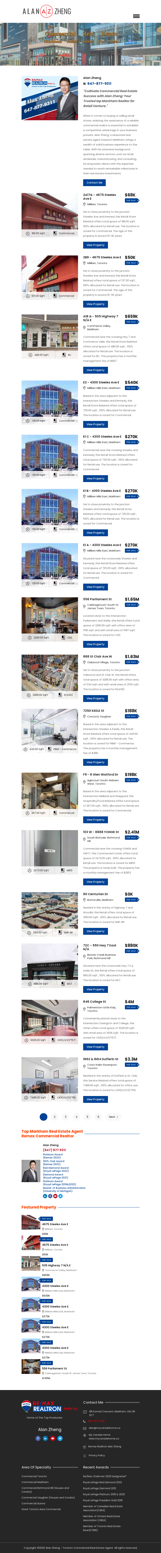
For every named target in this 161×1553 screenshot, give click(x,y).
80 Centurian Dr (95, 894)
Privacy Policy (97, 1455)
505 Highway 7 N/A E (56, 1265)
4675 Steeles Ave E (55, 1224)
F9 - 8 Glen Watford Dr (100, 774)
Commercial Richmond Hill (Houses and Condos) (45, 1489)
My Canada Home (99, 1435)
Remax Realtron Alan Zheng (104, 1446)
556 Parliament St (97, 599)
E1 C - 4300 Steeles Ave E (102, 436)
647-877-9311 (96, 1421)
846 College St (94, 1002)
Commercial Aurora (33, 1503)
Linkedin (45, 1196)
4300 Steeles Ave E (55, 1286)
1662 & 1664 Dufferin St (100, 1059)
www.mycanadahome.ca (104, 1438)
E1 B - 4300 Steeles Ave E (102, 491)
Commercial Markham (35, 1482)
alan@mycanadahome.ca (104, 1428)
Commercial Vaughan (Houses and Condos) (48, 1497)
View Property (96, 245)
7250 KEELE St (93, 711)
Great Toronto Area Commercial (41, 1509)
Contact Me (94, 182)
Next (113, 1117)
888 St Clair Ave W (97, 656)
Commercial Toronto (34, 1476)
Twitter (61, 1196)
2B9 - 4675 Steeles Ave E (102, 257)
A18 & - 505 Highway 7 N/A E (100, 318)
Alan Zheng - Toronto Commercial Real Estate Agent (79, 1548)
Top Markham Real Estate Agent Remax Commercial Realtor (52, 1133)
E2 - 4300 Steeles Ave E (101, 382)
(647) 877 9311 (54, 1150)
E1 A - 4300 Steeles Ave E (102, 545)
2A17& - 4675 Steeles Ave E (99, 196)
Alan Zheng (92, 78)
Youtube (55, 1196)
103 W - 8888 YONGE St (101, 832)
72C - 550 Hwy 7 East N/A (99, 947)
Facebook (50, 1196)
